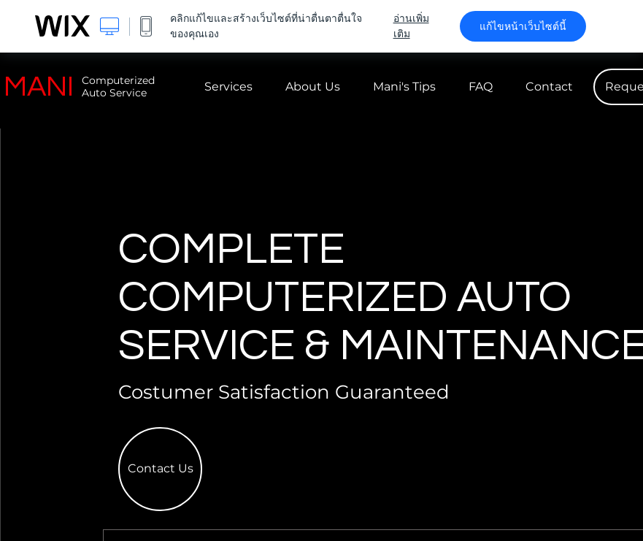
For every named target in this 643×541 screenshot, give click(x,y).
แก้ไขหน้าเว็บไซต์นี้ (523, 26)
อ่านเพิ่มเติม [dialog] (411, 26)
